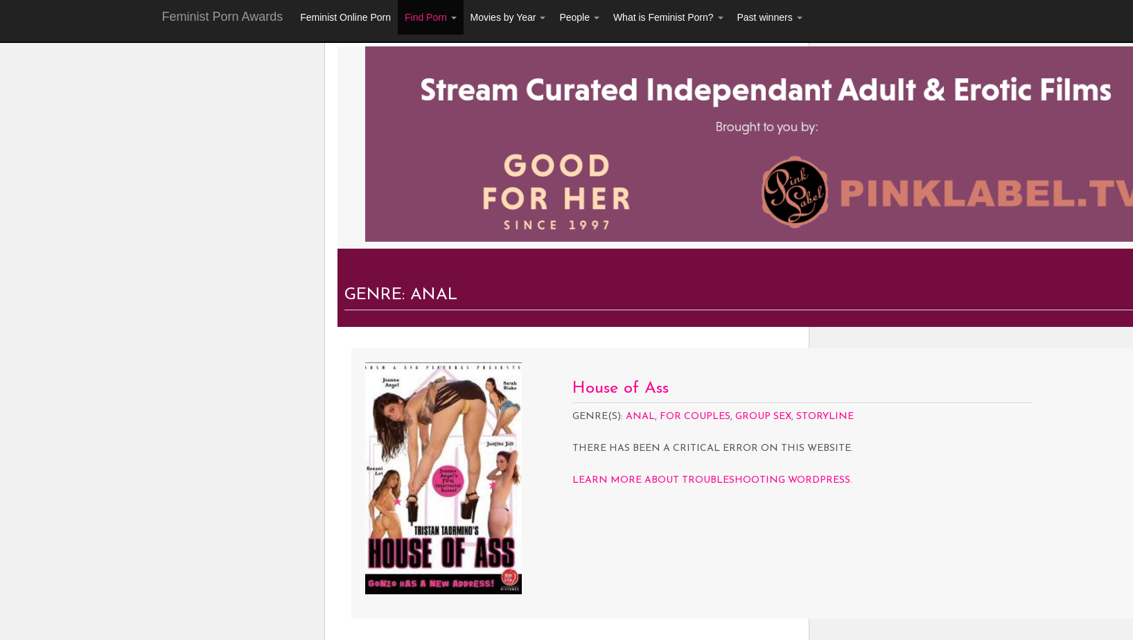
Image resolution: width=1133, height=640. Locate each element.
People (579, 17)
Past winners (769, 17)
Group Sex (763, 416)
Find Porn (431, 17)
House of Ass (620, 388)
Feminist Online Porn (345, 17)
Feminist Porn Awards (222, 17)
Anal (640, 416)
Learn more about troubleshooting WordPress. (712, 480)
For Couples (695, 416)
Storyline (825, 416)
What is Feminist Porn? (668, 17)
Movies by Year (508, 17)
